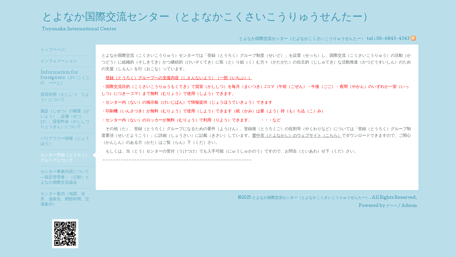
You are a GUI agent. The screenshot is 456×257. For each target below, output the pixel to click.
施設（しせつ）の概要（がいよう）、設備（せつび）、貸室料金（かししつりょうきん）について (64, 119)
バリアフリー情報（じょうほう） (64, 141)
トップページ (52, 50)
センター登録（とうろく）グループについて (64, 158)
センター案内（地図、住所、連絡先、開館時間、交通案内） (64, 199)
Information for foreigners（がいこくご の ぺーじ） (66, 78)
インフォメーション (58, 61)
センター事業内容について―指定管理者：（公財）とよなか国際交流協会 (64, 177)
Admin (409, 206)
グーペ (391, 206)
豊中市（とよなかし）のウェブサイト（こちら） (297, 135)
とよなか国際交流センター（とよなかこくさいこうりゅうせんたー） (207, 18)
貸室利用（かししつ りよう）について (64, 97)
